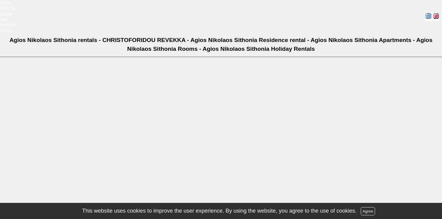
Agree (368, 211)
